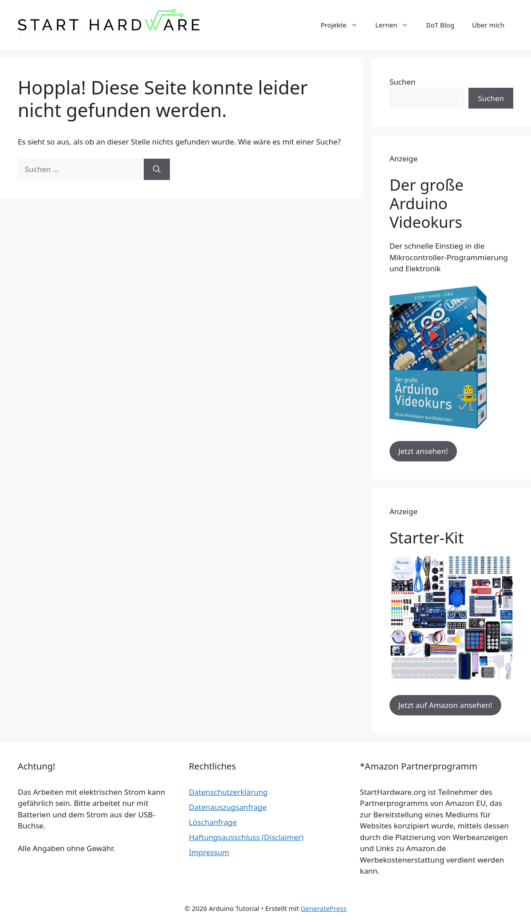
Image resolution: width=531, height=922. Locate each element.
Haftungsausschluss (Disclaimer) (246, 837)
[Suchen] (157, 169)
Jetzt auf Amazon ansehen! (445, 705)
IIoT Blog (440, 24)
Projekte (343, 25)
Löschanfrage (213, 822)
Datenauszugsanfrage (228, 807)
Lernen (396, 25)
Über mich (488, 24)
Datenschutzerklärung (228, 792)
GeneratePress (323, 908)
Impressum (209, 852)
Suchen (402, 82)
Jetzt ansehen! (423, 451)
